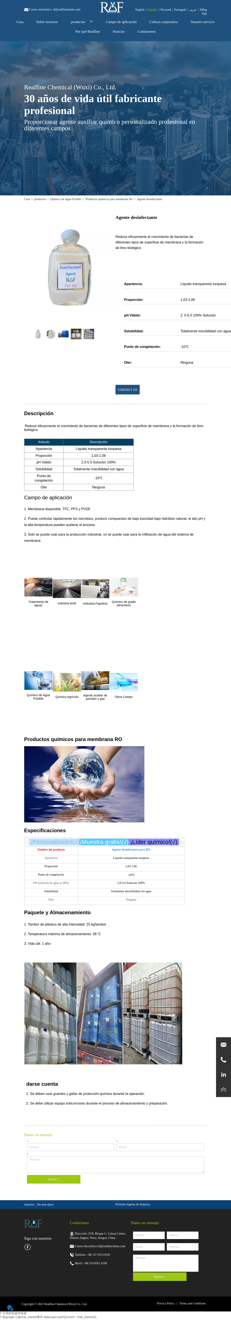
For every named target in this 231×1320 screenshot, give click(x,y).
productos (82, 22)
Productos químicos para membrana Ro (109, 199)
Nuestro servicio (203, 22)
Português (180, 9)
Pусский (166, 9)
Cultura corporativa (164, 22)
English (140, 9)
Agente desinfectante (149, 199)
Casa (20, 22)
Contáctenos (146, 31)
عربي (193, 9)
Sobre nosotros (47, 22)
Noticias (119, 31)
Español (152, 9)
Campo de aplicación (121, 22)
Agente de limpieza (138, 1204)
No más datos (45, 1204)
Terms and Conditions (192, 1303)
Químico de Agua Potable (65, 199)
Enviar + (54, 1179)
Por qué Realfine (88, 31)
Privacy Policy (166, 1303)
